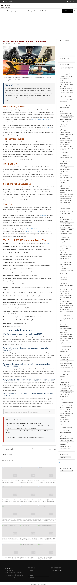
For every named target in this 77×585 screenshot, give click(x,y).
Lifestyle (22, 11)
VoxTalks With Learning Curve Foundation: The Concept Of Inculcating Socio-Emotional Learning (66, 203)
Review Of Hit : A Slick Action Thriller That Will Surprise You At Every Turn (66, 388)
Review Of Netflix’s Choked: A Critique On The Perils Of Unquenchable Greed (66, 296)
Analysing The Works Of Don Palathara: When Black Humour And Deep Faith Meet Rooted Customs (66, 310)
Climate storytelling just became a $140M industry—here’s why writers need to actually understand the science (66, 76)
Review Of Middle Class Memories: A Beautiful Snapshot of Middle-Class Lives (66, 170)
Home (3, 11)
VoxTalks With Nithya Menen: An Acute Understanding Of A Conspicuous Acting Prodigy (66, 325)
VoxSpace (5, 5)
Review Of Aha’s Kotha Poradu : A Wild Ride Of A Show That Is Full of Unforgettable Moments (66, 429)
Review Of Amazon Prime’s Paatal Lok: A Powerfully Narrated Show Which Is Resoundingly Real (66, 333)
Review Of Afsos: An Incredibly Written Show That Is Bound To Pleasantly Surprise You (66, 414)
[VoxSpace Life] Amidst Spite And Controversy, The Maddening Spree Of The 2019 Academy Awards (29, 425)
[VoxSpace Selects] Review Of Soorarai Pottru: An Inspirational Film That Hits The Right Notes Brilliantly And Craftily (66, 179)
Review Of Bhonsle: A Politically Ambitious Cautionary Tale (65, 277)
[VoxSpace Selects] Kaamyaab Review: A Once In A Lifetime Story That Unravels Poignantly (66, 381)
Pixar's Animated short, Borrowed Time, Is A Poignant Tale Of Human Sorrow (24, 435)
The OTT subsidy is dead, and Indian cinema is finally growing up (66, 68)
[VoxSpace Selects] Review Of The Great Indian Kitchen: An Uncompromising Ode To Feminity (66, 147)
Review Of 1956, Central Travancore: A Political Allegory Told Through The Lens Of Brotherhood (66, 139)
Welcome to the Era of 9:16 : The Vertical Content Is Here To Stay (66, 84)
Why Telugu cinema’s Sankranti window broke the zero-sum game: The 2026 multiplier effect (66, 98)
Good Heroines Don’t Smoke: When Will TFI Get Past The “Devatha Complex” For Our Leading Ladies (66, 210)
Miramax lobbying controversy (40, 119)
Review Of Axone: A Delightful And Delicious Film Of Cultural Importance (66, 289)
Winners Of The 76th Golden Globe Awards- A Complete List (20, 440)
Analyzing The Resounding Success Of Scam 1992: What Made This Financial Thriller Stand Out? (66, 154)
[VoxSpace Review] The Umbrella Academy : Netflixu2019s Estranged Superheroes (25, 437)
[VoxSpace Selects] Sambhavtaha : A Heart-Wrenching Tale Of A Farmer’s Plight (66, 317)
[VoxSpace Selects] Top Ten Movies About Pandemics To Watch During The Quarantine (66, 373)
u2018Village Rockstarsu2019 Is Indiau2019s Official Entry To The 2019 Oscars (24, 423)
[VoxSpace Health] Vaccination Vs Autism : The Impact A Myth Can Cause (43, 448)
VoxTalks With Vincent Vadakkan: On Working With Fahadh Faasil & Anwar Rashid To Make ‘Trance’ (66, 247)
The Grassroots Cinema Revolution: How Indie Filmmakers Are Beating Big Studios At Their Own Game (66, 112)
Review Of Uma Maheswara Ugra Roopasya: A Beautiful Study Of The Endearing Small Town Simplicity (66, 256)
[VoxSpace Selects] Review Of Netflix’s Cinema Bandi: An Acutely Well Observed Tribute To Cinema (66, 131)
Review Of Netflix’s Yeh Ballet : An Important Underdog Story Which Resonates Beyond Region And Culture (66, 396)
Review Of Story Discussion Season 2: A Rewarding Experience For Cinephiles (66, 240)
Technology (29, 11)
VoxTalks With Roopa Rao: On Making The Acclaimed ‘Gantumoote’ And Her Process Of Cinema (66, 356)
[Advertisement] (38, 24)
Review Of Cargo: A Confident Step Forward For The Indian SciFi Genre (66, 225)
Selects (36, 11)
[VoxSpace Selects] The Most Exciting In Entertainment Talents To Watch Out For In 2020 (66, 445)
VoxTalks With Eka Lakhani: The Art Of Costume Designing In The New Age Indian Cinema (66, 341)
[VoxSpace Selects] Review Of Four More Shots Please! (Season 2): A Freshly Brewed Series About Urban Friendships (66, 365)
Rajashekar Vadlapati (23, 44)
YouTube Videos (44, 11)
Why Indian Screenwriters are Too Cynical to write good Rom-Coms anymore (66, 105)
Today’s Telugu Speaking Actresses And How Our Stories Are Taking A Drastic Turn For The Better (66, 232)
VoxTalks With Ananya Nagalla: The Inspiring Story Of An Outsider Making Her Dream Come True (66, 218)
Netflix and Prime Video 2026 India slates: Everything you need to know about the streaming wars (66, 91)
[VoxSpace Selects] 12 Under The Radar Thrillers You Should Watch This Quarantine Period (66, 348)
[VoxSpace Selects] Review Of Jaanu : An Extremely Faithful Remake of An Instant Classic (66, 422)
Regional (16, 11)
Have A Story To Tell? (67, 11)
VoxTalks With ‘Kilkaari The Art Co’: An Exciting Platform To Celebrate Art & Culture (66, 196)
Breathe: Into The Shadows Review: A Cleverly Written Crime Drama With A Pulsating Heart (66, 270)
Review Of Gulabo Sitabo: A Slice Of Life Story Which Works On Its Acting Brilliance (66, 283)
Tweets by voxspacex (64, 463)
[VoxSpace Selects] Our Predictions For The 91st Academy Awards (21, 428)
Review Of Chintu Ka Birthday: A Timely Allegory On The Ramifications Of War (66, 303)
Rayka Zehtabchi (32, 229)
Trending (9, 11)
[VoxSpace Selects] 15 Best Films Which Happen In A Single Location (66, 264)
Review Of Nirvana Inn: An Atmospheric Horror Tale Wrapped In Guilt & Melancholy (66, 162)
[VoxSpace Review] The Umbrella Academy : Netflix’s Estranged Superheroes (15, 448)
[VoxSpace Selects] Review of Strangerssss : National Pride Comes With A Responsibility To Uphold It (66, 437)
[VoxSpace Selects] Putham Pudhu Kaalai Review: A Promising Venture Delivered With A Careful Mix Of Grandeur (66, 188)
